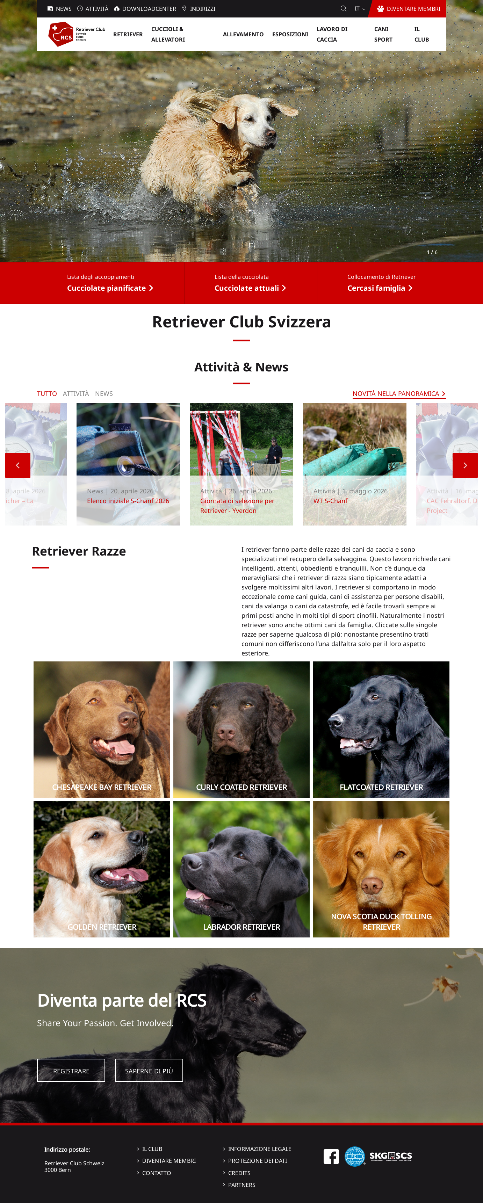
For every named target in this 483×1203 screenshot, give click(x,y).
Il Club (152, 1149)
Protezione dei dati (257, 1161)
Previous (17, 465)
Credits (239, 1173)
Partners (241, 1185)
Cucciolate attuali (247, 288)
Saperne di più (149, 1071)
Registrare (71, 1071)
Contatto (156, 1173)
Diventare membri (169, 1161)
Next (465, 465)
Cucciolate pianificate (106, 288)
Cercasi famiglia (376, 288)
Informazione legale (259, 1149)
